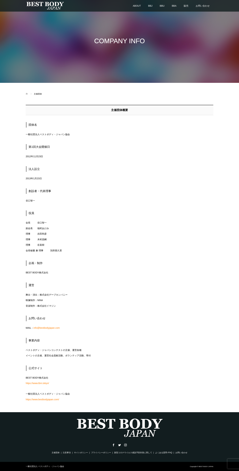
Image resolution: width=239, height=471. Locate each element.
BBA (174, 5)
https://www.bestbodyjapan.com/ (42, 399)
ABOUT (137, 5)
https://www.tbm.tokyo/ (37, 383)
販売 (186, 5)
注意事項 (67, 452)
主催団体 (56, 452)
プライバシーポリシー (101, 452)
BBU (162, 5)
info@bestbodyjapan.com (47, 328)
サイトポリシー (81, 452)
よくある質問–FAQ (163, 452)
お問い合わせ (203, 5)
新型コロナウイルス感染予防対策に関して (133, 452)
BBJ (150, 5)
